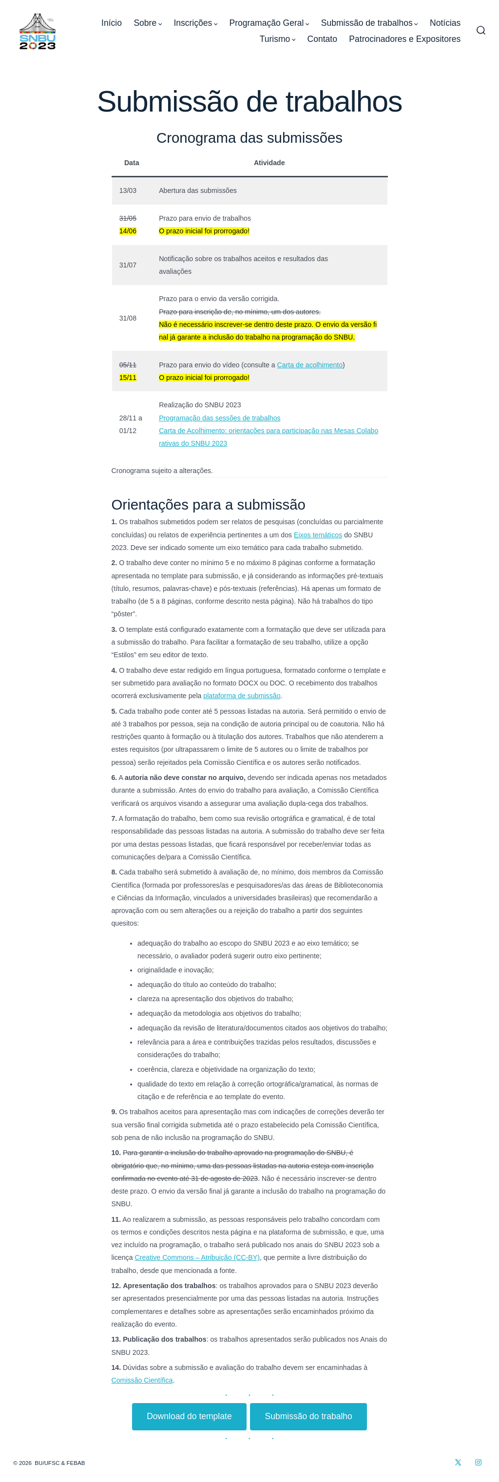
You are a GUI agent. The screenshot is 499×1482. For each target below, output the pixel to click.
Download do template (189, 1416)
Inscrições (195, 23)
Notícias (445, 23)
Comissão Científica (142, 1380)
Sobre (148, 23)
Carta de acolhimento (310, 365)
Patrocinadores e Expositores (405, 39)
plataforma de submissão (241, 696)
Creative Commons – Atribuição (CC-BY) (197, 1257)
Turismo (277, 39)
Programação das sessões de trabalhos (219, 418)
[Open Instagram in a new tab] (478, 1462)
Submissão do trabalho (308, 1416)
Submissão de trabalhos (369, 23)
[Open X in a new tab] (458, 1462)
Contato (322, 39)
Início (111, 23)
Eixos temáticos (318, 535)
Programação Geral (269, 23)
